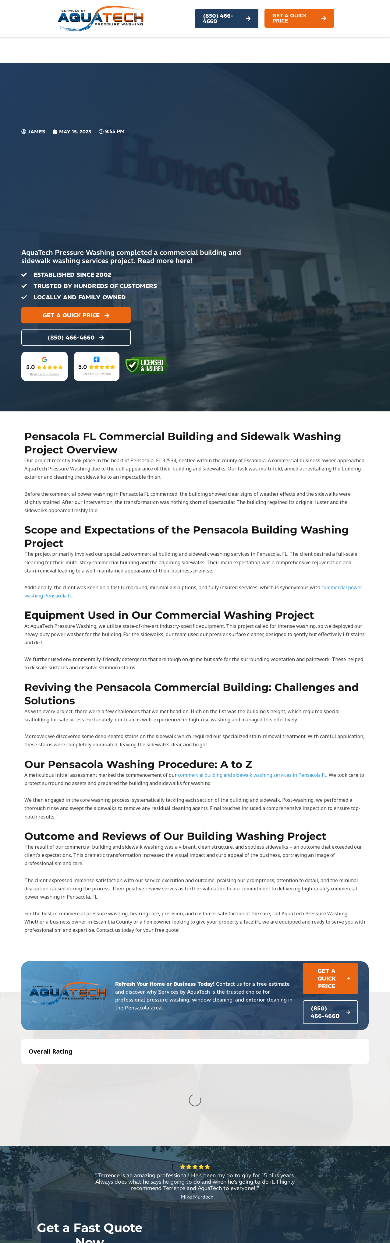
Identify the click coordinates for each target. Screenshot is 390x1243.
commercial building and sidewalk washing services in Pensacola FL (255, 775)
